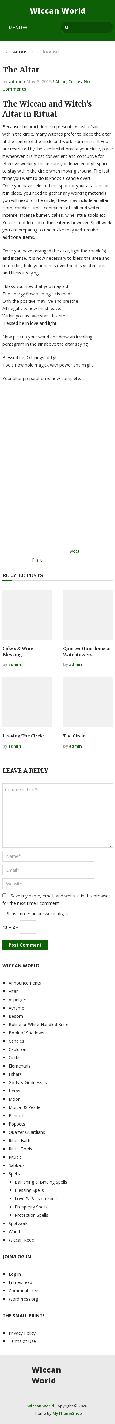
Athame (16, 1008)
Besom (16, 1016)
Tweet (73, 551)
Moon (15, 1099)
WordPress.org (23, 1299)
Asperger (17, 999)
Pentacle (17, 1116)
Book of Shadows (26, 1033)
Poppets (17, 1124)
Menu (15, 27)
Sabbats (17, 1165)
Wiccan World (58, 10)
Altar (19, 52)
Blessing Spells (29, 1190)
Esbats (15, 1074)
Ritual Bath (19, 1140)
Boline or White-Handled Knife (38, 1024)
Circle (74, 81)
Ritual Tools (20, 1149)
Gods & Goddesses (28, 1082)
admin (16, 81)
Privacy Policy (22, 1333)
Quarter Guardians (27, 1132)
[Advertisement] (57, 466)
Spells (14, 1174)
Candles (16, 1041)
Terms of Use (22, 1341)
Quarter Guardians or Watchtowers (87, 651)
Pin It (37, 560)
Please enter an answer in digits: (37, 913)
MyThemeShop (67, 1413)
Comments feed (25, 1291)
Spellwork (18, 1223)
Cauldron (17, 1049)
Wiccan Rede (21, 1240)
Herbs (14, 1091)
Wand (14, 1232)
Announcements (25, 983)
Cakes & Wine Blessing (17, 651)
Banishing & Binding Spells (41, 1182)
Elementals (19, 1066)
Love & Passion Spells (37, 1198)
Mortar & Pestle (24, 1107)
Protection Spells (31, 1215)
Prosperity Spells (31, 1207)
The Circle (74, 736)
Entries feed (20, 1282)
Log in (15, 1274)
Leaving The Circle (23, 736)
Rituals (15, 1157)
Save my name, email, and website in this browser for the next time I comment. (56, 899)
